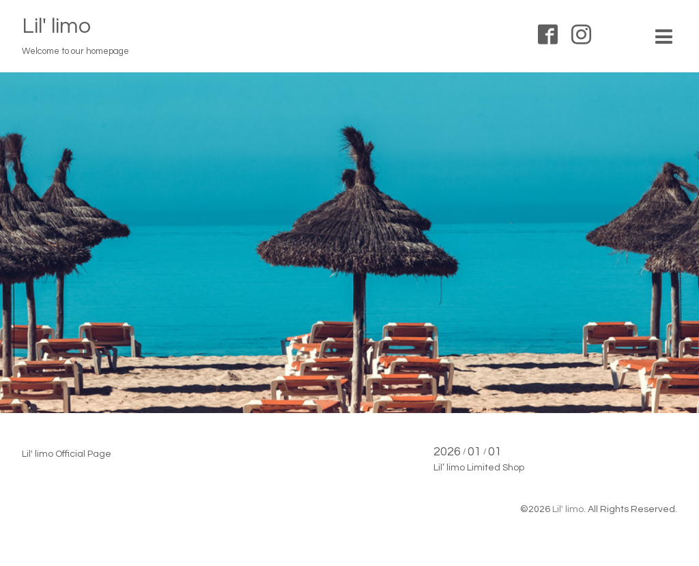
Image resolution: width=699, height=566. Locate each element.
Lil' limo (56, 26)
